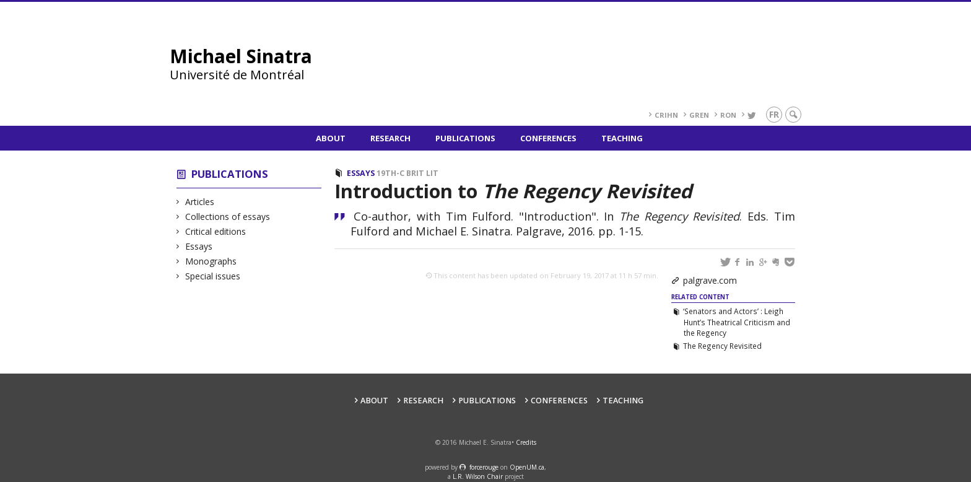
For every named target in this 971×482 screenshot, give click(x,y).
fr (774, 114)
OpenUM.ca (527, 467)
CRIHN (666, 115)
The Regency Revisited (722, 346)
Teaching (622, 138)
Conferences (548, 138)
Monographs (211, 261)
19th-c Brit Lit (407, 173)
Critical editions (216, 231)
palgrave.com (710, 280)
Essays (199, 246)
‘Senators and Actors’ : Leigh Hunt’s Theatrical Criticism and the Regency (736, 322)
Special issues (213, 276)
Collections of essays (228, 216)
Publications (465, 138)
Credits (526, 442)
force (484, 467)
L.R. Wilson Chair (478, 476)
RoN (728, 115)
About (331, 138)
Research (390, 138)
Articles (200, 202)
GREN (699, 115)
